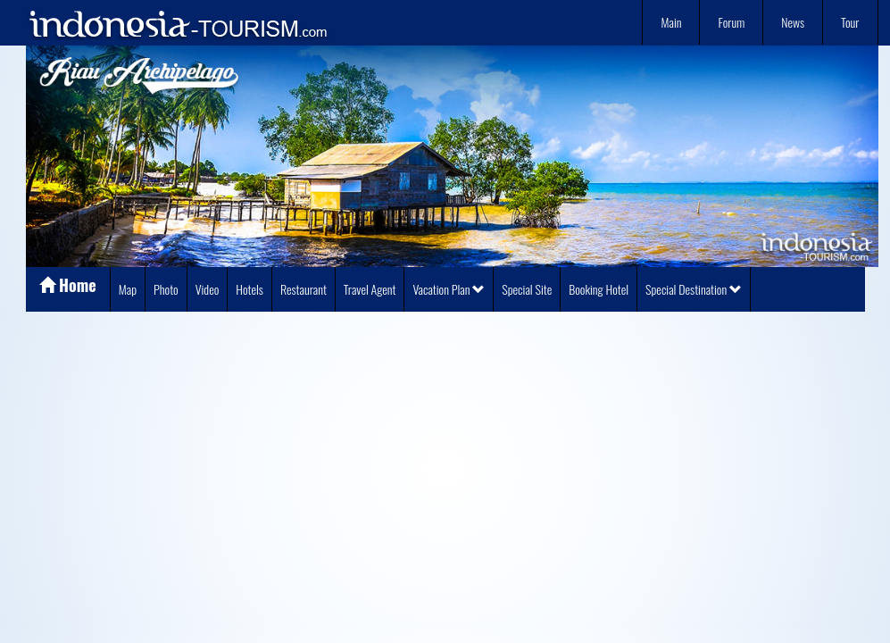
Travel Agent (370, 289)
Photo (166, 289)
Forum (731, 22)
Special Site (527, 289)
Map (128, 289)
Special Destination (693, 289)
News (792, 22)
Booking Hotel (598, 289)
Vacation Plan (448, 289)
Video (207, 289)
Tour (850, 22)
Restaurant (303, 289)
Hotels (249, 289)
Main (671, 22)
